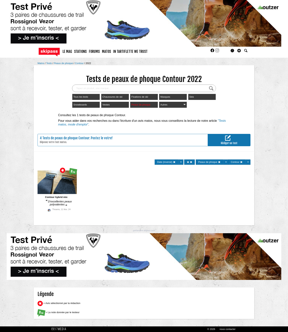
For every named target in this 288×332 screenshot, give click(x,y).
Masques (165, 96)
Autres (172, 104)
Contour (79, 63)
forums (94, 51)
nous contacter (228, 329)
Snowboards (80, 104)
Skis (191, 96)
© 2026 (211, 329)
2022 (88, 63)
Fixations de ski (139, 96)
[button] (239, 51)
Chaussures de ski (112, 96)
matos (106, 51)
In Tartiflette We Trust (130, 51)
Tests (49, 63)
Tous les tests (80, 96)
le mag (67, 51)
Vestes (106, 104)
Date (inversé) (166, 162)
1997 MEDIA (60, 329)
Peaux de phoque (64, 63)
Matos (41, 63)
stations (80, 51)
